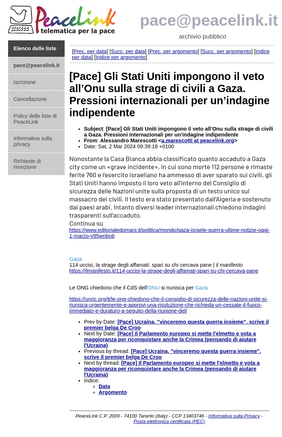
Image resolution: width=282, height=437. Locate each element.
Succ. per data (128, 51)
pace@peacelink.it (209, 20)
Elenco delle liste (35, 48)
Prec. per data (89, 51)
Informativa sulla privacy (33, 141)
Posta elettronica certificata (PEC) (169, 421)
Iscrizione (25, 82)
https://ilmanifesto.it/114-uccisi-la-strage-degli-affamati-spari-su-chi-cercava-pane (163, 271)
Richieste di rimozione (27, 164)
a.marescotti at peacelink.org (197, 140)
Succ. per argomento (226, 51)
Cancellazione (30, 99)
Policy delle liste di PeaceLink (35, 119)
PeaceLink (63, 18)
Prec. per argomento (173, 51)
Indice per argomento (121, 57)
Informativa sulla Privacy (234, 416)
